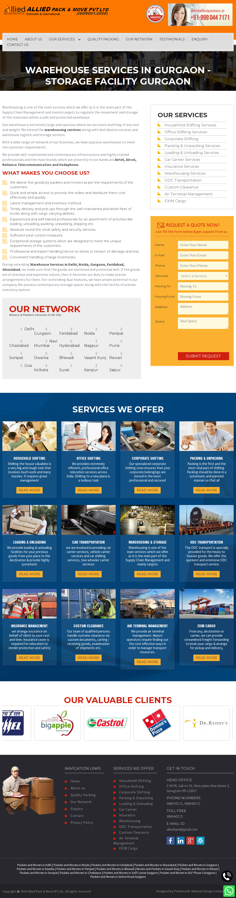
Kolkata (41, 368)
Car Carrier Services (182, 159)
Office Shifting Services (186, 132)
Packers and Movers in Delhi (34, 865)
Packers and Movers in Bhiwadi (115, 869)
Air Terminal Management (189, 194)
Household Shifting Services (190, 125)
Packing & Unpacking (133, 798)
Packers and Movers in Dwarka (35, 869)
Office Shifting (128, 786)
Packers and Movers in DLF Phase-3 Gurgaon (187, 873)
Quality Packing (103, 39)
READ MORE (29, 490)
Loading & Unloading (133, 803)
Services (161, 276)
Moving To (162, 286)
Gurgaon (42, 331)
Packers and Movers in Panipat (75, 869)
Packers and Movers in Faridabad (111, 865)
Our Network (139, 39)
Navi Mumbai (45, 343)
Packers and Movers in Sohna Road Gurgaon (118, 877)
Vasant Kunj (95, 356)
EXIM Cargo (175, 201)
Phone (160, 265)
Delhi (27, 329)
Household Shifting (132, 780)
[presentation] (190, 341)
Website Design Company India (212, 891)
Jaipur (115, 368)
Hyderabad (69, 343)
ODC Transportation (183, 180)
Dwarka (41, 356)
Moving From (165, 296)
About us (75, 788)
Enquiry (200, 39)
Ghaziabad (19, 343)
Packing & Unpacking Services (192, 146)
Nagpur (91, 343)
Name (159, 245)
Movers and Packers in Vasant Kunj (157, 869)
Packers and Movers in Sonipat (39, 873)
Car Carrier (125, 809)
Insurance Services (182, 166)
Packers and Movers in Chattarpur (80, 873)
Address (161, 307)
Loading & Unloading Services (192, 153)
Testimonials (172, 39)
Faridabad (68, 331)
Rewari (115, 356)
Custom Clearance (181, 187)
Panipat (116, 331)
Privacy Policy (79, 822)
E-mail (159, 255)
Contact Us (18, 45)
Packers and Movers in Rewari (199, 869)
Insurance (124, 815)
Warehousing (127, 821)
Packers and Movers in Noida (71, 865)
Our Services (62, 39)
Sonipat (16, 356)
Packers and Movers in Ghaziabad (155, 865)
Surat (65, 368)
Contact (74, 815)
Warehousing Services (185, 173)
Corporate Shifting (181, 139)
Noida (90, 331)
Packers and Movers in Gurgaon (197, 865)
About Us (33, 39)
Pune (115, 343)
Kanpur (91, 368)
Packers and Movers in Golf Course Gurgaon (130, 873)
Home (12, 39)
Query (160, 321)
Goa (26, 365)
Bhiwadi (66, 356)
